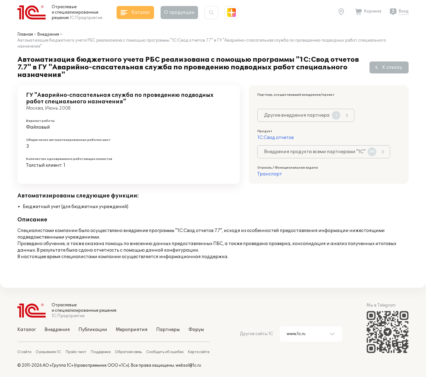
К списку (392, 67)
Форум (196, 329)
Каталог (26, 329)
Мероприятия (132, 329)
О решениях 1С (48, 352)
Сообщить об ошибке (164, 352)
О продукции (179, 12)
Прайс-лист (75, 352)
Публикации (93, 329)
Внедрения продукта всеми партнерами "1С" (320, 151)
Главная (25, 34)
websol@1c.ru (188, 365)
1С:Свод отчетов (275, 137)
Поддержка (101, 352)
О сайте (24, 352)
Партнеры (168, 329)
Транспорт (269, 174)
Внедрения (48, 34)
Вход (404, 11)
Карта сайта (198, 352)
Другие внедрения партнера (302, 115)
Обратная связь (128, 352)
